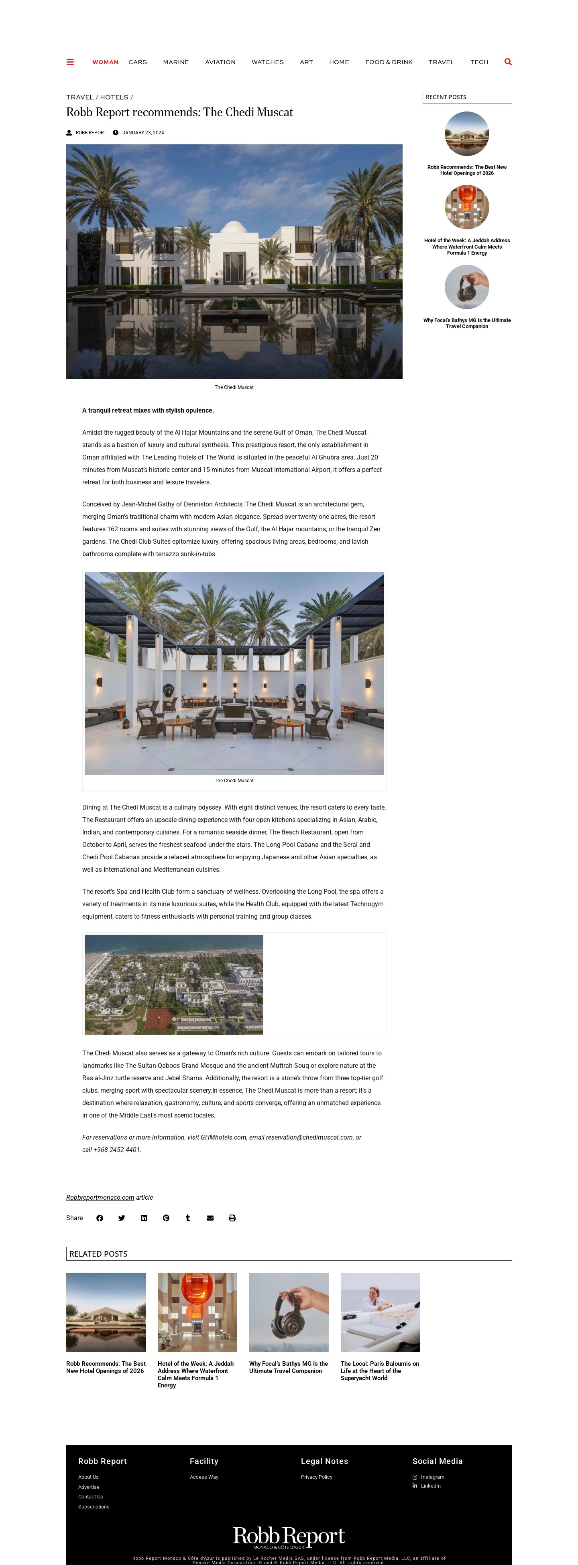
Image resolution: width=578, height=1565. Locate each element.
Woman (105, 61)
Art (306, 61)
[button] (100, 1218)
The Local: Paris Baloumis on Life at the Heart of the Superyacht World (380, 1371)
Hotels (114, 96)
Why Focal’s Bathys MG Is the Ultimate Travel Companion (467, 323)
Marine (176, 61)
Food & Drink (389, 61)
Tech (479, 61)
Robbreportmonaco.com (100, 1197)
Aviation (220, 61)
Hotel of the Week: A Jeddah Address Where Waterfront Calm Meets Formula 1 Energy (467, 246)
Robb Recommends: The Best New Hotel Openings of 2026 (467, 170)
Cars (137, 61)
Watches (268, 61)
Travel (441, 61)
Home (339, 61)
